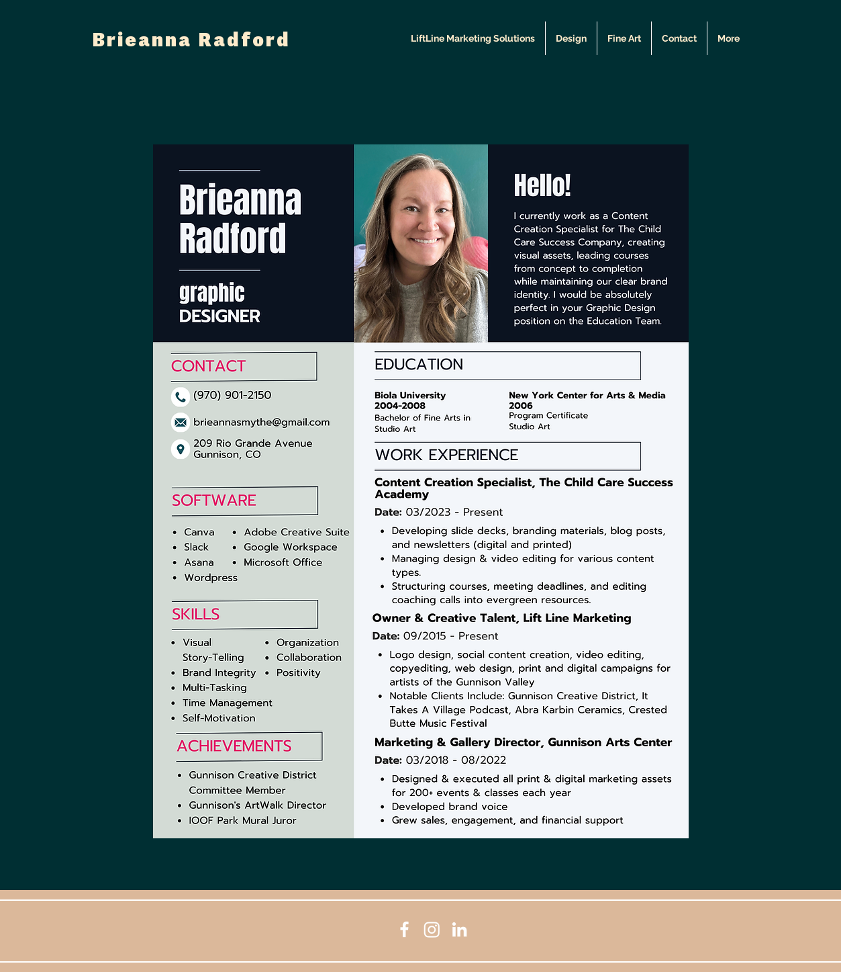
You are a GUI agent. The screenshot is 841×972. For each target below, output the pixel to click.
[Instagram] (432, 929)
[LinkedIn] (459, 929)
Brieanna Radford (191, 41)
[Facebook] (404, 929)
